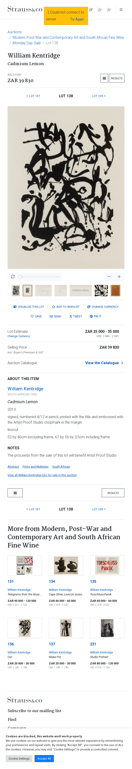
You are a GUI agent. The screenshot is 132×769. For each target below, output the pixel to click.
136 (11, 644)
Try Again (77, 19)
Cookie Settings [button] (19, 758)
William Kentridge (25, 388)
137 (52, 644)
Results (116, 78)
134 (52, 581)
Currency (102, 306)
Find (12, 720)
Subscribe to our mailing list (34, 711)
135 (93, 581)
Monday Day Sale (27, 43)
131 (11, 581)
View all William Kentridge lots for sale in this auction (42, 475)
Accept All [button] (44, 758)
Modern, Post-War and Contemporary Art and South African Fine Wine (68, 37)
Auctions (15, 32)
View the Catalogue (102, 363)
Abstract (13, 466)
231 (93, 644)
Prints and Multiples (36, 466)
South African (61, 466)
